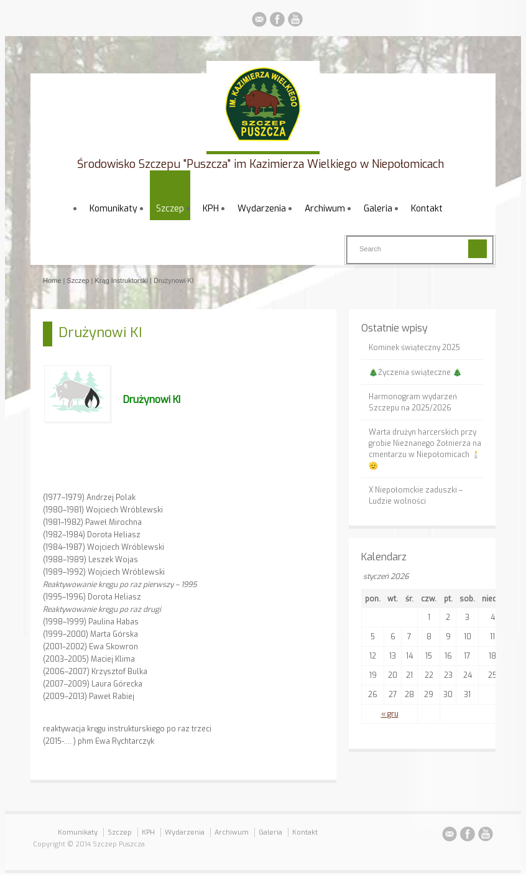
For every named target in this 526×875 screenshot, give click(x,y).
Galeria (378, 209)
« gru (390, 714)
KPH (211, 209)
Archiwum (325, 209)
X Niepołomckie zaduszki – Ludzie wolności (416, 495)
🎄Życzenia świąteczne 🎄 (415, 372)
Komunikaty (113, 209)
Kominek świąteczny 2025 (414, 348)
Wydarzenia (262, 209)
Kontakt (427, 209)
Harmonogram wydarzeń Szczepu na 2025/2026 (413, 402)
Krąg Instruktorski (121, 280)
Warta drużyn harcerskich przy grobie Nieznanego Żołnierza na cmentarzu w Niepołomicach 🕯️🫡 (425, 449)
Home (52, 280)
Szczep (170, 209)
